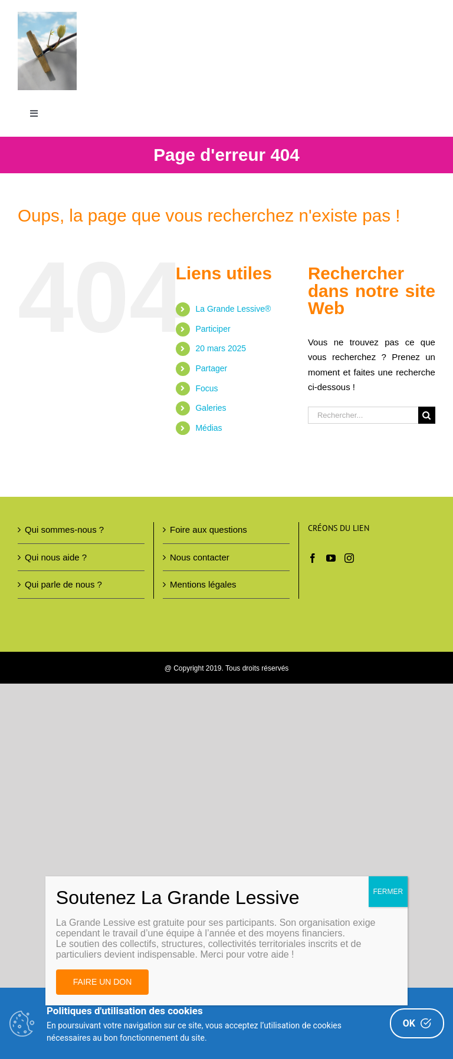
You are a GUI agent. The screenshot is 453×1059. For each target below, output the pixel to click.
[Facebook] (312, 558)
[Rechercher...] (363, 415)
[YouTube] (331, 558)
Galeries (210, 408)
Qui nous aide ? (56, 557)
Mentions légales (203, 585)
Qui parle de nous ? (63, 585)
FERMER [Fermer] (388, 892)
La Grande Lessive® (233, 309)
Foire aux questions (208, 530)
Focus (206, 388)
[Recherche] (426, 415)
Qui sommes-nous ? (64, 530)
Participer (212, 329)
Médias (208, 428)
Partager (211, 368)
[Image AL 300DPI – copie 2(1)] (47, 16)
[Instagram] (349, 558)
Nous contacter (199, 557)
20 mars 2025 (220, 349)
